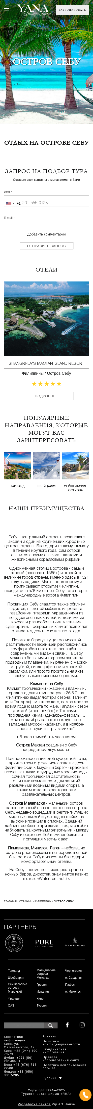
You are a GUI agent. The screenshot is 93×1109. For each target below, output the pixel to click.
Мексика (43, 977)
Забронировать (72, 9)
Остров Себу (59, 373)
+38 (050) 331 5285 (18, 1073)
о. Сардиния (74, 977)
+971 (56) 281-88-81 (18, 1059)
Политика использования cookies (65, 1067)
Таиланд (17, 486)
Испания (43, 991)
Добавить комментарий (46, 234)
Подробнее (46, 396)
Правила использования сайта (61, 1059)
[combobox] (12, 203)
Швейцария (46, 486)
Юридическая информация (55, 1051)
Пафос (70, 984)
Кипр (40, 998)
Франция (14, 998)
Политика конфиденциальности (61, 1043)
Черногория (73, 970)
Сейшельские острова (75, 488)
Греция (42, 984)
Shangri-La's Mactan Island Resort (47, 364)
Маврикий (15, 991)
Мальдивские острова (46, 972)
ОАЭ (11, 1005)
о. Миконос (73, 991)
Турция (42, 1005)
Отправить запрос (46, 246)
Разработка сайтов (34, 1104)
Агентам (50, 1036)
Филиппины (32, 373)
